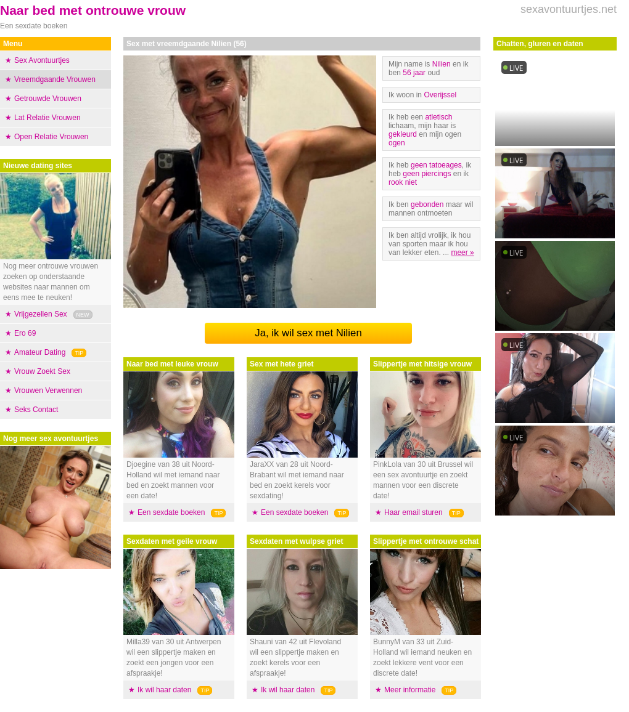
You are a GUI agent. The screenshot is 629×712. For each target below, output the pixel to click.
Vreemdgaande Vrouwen (55, 79)
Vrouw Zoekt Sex (42, 371)
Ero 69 (25, 333)
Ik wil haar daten (164, 690)
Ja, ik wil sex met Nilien (308, 333)
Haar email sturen (413, 512)
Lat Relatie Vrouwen (47, 117)
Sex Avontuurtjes (42, 60)
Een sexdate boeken (171, 512)
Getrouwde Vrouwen (47, 98)
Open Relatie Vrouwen (51, 136)
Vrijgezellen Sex (40, 314)
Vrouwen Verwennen (48, 390)
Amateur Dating (39, 352)
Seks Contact (36, 409)
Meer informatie (409, 690)
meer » (462, 252)
